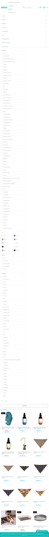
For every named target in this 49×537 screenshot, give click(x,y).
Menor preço (20, 409)
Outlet (28, 9)
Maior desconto (12, 409)
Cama (24, 16)
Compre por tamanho (28, 2)
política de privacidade (39, 533)
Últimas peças (28, 12)
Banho (24, 20)
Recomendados (4, 409)
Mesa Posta (24, 46)
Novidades (28, 5)
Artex (4, 7)
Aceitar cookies (24, 535)
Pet (24, 35)
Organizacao (24, 39)
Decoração (24, 31)
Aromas (24, 23)
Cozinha (24, 27)
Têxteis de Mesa (24, 43)
